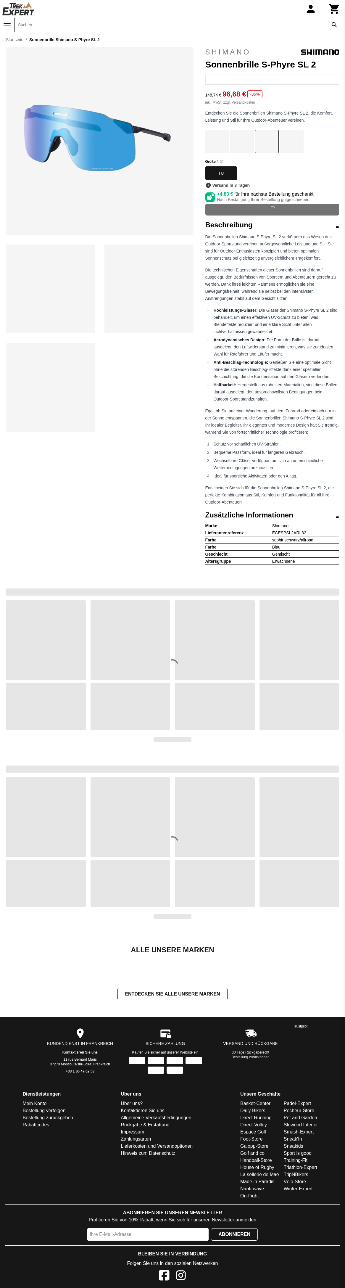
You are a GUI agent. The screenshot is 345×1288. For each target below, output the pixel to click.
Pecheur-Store (299, 1110)
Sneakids (293, 1146)
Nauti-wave (252, 1188)
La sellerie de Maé (259, 1174)
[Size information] (222, 162)
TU (221, 173)
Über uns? (132, 1103)
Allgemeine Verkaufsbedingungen (156, 1117)
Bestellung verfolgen (43, 1110)
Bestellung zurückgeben (251, 1057)
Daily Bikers (252, 1110)
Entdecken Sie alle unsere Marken (172, 993)
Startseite (14, 39)
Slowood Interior (301, 1124)
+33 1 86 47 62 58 (80, 1071)
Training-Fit (295, 1160)
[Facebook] (164, 1276)
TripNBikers (296, 1174)
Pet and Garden (300, 1117)
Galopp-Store (254, 1146)
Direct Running (256, 1117)
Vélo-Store (295, 1181)
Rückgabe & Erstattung (145, 1124)
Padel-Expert (297, 1103)
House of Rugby (257, 1167)
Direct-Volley (253, 1124)
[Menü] (7, 25)
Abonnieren (234, 1234)
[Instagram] (181, 1276)
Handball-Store (256, 1160)
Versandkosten (243, 102)
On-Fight (249, 1195)
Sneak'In (293, 1138)
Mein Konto (34, 1103)
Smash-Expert (299, 1131)
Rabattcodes (35, 1124)
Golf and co (252, 1153)
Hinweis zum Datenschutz (148, 1153)
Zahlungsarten (136, 1138)
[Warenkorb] (334, 9)
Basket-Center (255, 1103)
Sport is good (298, 1153)
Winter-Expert (298, 1188)
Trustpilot (300, 1026)
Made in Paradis (257, 1181)
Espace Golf (253, 1131)
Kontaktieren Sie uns (80, 1052)
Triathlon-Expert (300, 1167)
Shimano (272, 52)
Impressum (132, 1131)
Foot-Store (251, 1138)
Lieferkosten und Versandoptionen (157, 1146)
